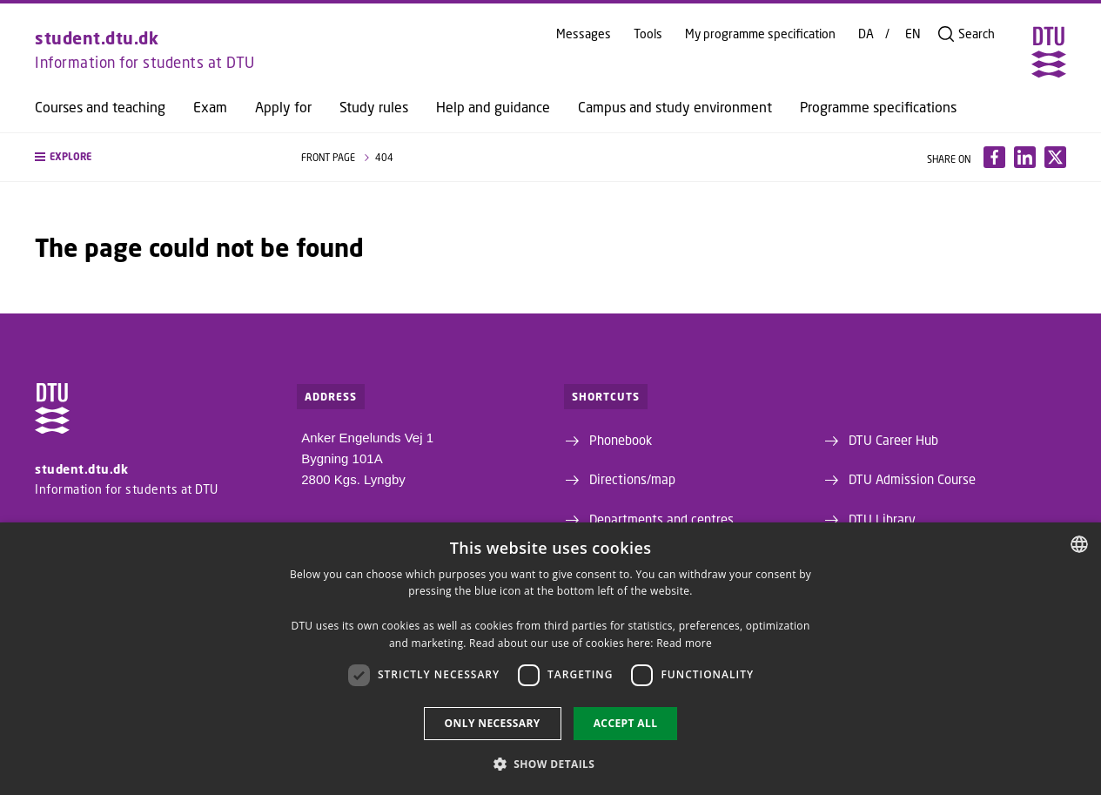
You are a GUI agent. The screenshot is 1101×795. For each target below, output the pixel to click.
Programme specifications (878, 107)
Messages (583, 34)
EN (913, 34)
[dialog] (550, 658)
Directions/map (632, 479)
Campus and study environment (675, 107)
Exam (210, 107)
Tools (648, 34)
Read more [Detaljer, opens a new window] (684, 643)
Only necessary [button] (492, 723)
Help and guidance (493, 107)
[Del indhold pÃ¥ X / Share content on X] (1055, 157)
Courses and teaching (100, 107)
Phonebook (620, 440)
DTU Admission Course (912, 479)
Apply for (283, 107)
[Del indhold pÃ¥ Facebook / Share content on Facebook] (994, 157)
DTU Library (882, 519)
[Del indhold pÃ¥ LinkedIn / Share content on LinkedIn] (1025, 157)
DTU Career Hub (893, 440)
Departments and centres (661, 519)
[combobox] (1079, 544)
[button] (150, 157)
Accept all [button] (626, 723)
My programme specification (760, 34)
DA (866, 34)
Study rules (373, 107)
